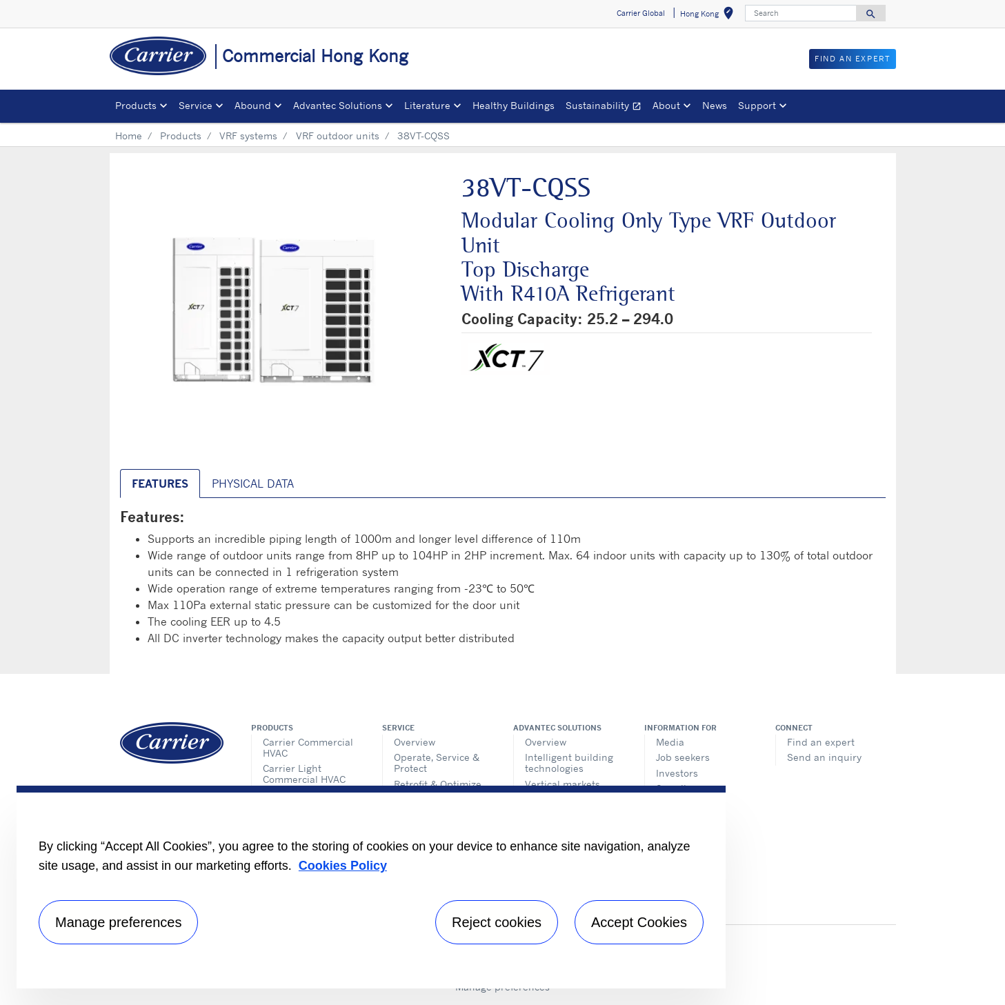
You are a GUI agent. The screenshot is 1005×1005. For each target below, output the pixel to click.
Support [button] (757, 105)
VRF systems (248, 135)
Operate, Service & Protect (436, 762)
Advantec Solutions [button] (337, 105)
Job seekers (683, 757)
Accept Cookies (639, 922)
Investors (677, 773)
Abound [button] (253, 105)
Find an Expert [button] (852, 58)
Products (180, 135)
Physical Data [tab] (253, 483)
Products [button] (136, 105)
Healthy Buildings (513, 105)
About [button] (666, 105)
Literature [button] (427, 105)
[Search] (801, 13)
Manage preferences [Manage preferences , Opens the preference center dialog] (118, 922)
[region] (371, 887)
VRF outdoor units (337, 135)
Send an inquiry (824, 757)
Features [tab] (160, 483)
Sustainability (606, 107)
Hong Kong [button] (709, 16)
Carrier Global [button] (641, 13)
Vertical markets (562, 784)
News (714, 105)
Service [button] (195, 105)
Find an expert (821, 742)
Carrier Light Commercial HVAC (304, 773)
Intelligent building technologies (569, 762)
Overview (414, 742)
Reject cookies (496, 922)
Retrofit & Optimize (437, 784)
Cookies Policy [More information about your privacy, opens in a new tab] (343, 866)
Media (670, 742)
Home (128, 135)
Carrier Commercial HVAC (308, 747)
